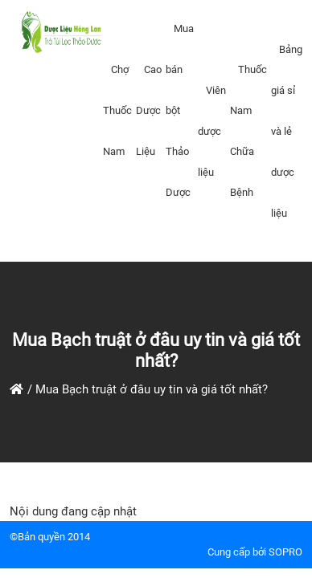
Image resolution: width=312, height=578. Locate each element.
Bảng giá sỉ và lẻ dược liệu (286, 131)
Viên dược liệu (212, 131)
